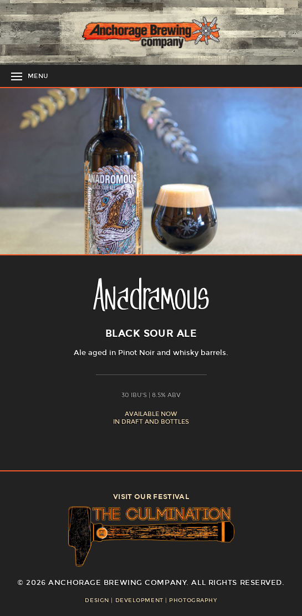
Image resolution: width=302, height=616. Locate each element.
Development (139, 600)
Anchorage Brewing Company (151, 32)
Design (97, 600)
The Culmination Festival (151, 536)
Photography (193, 600)
